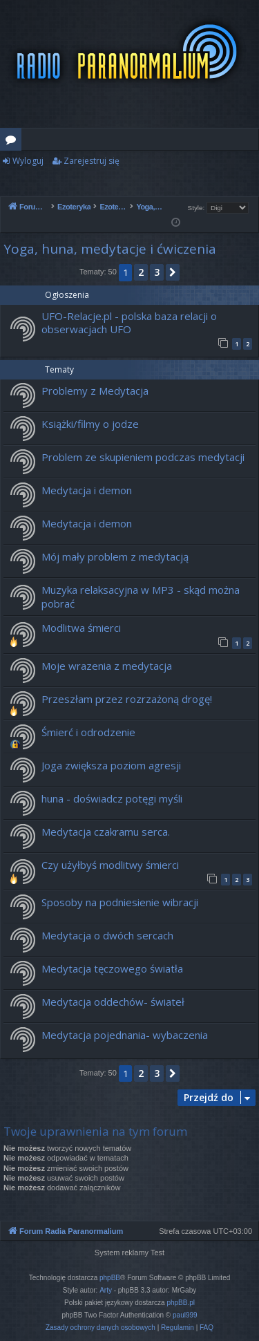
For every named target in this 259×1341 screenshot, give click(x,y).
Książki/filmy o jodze (90, 424)
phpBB (109, 1278)
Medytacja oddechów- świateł (112, 1002)
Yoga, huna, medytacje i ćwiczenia (109, 249)
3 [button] (157, 272)
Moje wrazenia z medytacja (106, 666)
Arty (105, 1290)
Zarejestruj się (91, 161)
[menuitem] (100, 1328)
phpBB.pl (180, 1302)
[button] (173, 272)
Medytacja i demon (86, 490)
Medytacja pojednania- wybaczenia (124, 1035)
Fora (13, 142)
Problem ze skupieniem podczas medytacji (142, 457)
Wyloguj (28, 161)
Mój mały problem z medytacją (115, 556)
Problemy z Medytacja (94, 390)
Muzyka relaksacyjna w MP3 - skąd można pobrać (140, 596)
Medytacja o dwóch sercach (107, 935)
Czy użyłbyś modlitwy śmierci (110, 865)
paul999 (185, 1315)
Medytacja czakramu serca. (105, 831)
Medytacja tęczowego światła (112, 968)
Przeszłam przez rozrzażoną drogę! (126, 699)
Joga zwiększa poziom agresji (111, 765)
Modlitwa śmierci (81, 628)
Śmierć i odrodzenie (88, 732)
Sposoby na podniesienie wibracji (119, 902)
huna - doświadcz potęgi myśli (111, 798)
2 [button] (141, 272)
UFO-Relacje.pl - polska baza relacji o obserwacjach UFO (129, 322)
